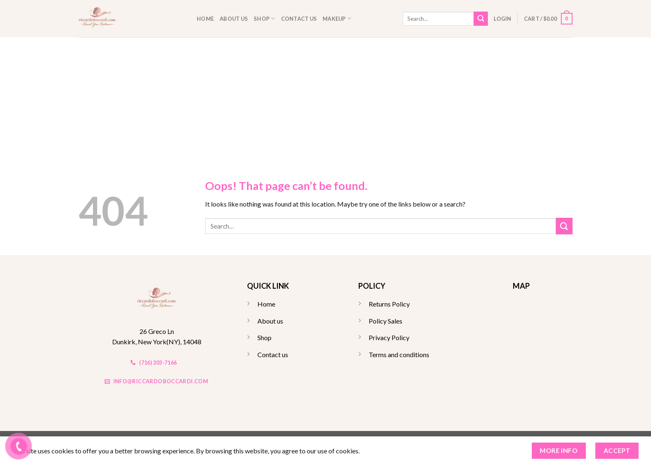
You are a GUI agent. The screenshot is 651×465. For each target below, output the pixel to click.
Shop (264, 18)
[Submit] (481, 19)
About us (234, 18)
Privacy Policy (389, 337)
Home (205, 18)
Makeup (337, 18)
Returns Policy (389, 304)
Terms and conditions (399, 354)
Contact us (299, 18)
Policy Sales (385, 321)
